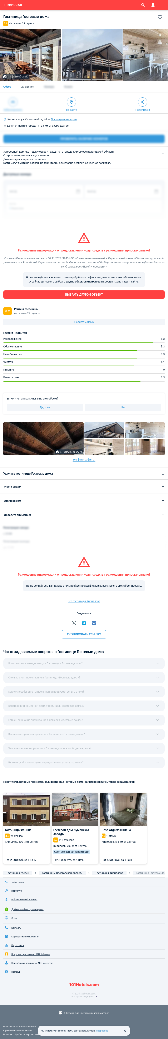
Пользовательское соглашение (19, 1026)
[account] (153, 5)
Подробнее (102, 1030)
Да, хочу (45, 407)
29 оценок (27, 86)
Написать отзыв (84, 322)
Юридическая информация (17, 1030)
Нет (123, 407)
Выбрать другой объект (84, 294)
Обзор (7, 86)
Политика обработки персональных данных (26, 1034)
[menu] (163, 5)
